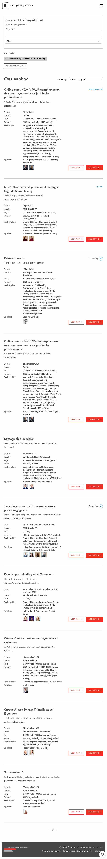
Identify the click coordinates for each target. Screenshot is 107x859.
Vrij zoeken (10, 29)
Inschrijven (93, 168)
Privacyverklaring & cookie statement (77, 851)
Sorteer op (61, 79)
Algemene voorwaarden (51, 851)
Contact (100, 847)
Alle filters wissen (14, 66)
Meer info (75, 168)
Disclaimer (99, 851)
